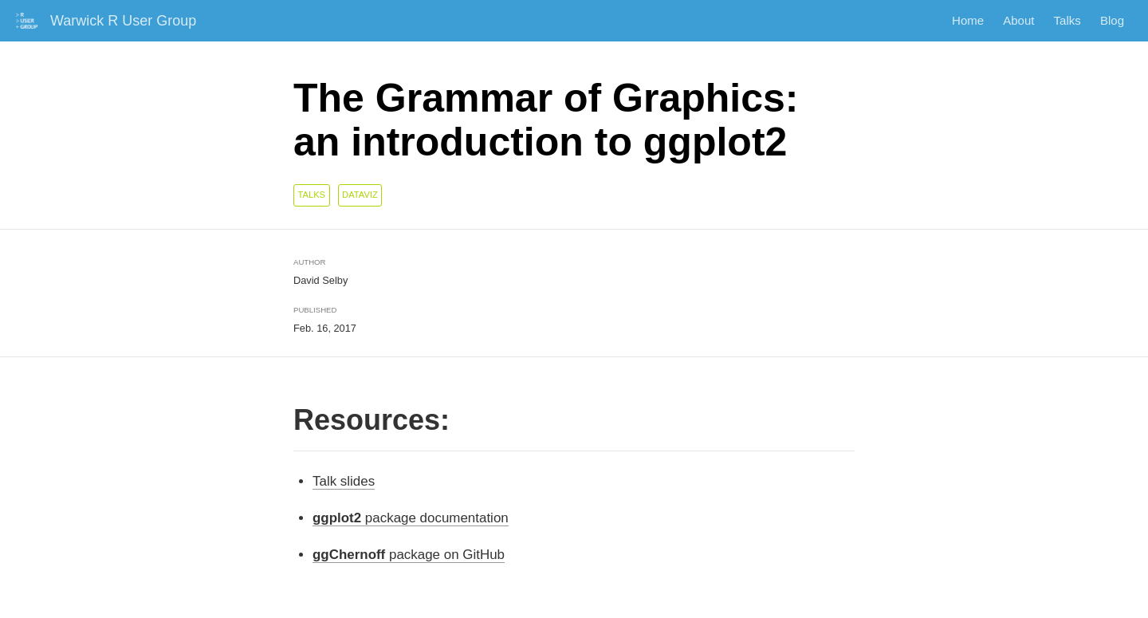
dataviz (360, 194)
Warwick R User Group (123, 21)
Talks (1067, 21)
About (1018, 21)
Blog (1112, 21)
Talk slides (344, 481)
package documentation (411, 517)
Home (968, 21)
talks (311, 194)
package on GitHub (409, 554)
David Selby (320, 280)
